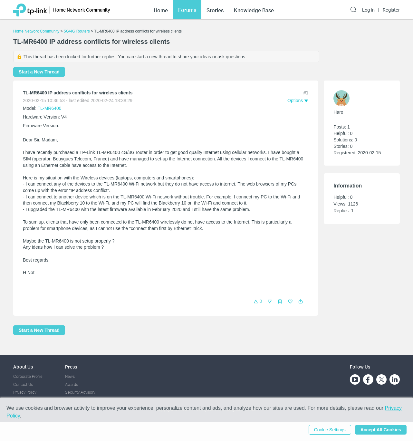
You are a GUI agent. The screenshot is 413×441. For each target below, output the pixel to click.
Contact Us (23, 384)
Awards (71, 384)
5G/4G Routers (77, 31)
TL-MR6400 (50, 108)
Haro (338, 112)
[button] (300, 301)
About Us (23, 366)
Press (71, 366)
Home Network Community (36, 31)
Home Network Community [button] (81, 10)
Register (391, 10)
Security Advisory (80, 392)
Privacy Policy (24, 392)
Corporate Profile (28, 376)
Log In (368, 10)
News (70, 376)
